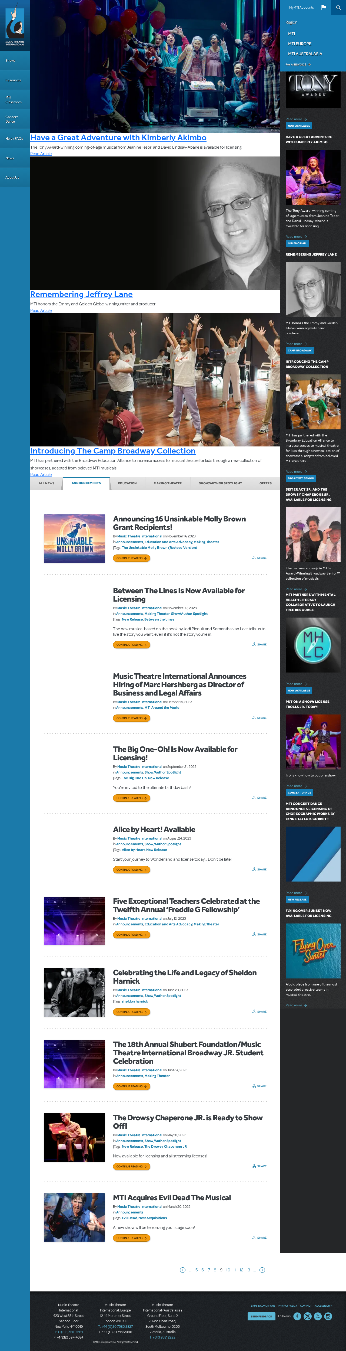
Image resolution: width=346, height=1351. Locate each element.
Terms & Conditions (262, 1305)
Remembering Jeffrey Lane (81, 294)
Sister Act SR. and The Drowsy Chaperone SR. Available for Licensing (309, 494)
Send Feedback (261, 1316)
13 (248, 1270)
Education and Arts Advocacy (168, 542)
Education (127, 483)
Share (262, 558)
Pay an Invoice (295, 64)
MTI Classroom (13, 99)
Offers (266, 483)
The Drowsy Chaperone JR (165, 1146)
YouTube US (318, 1316)
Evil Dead (129, 1218)
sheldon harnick (135, 1001)
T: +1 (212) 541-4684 (68, 1332)
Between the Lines (159, 619)
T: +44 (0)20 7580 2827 (115, 1326)
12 (241, 1270)
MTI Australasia (305, 53)
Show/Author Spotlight (220, 483)
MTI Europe (299, 43)
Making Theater (168, 483)
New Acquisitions (152, 1218)
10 (228, 1270)
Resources (13, 80)
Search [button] (338, 7)
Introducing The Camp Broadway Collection (113, 450)
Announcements (86, 483)
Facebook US (297, 1316)
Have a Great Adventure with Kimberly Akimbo (118, 137)
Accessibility (323, 1305)
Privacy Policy (287, 1305)
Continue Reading (130, 558)
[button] (323, 7)
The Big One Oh (134, 778)
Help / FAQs (14, 138)
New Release (132, 619)
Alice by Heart (133, 849)
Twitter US (308, 1316)
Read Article (41, 153)
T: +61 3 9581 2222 (162, 1337)
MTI (291, 33)
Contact (306, 1305)
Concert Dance (11, 119)
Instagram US (328, 1316)
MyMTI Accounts (301, 7)
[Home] (15, 25)
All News (46, 483)
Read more (297, 118)
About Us (12, 177)
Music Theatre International (139, 536)
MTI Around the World (162, 707)
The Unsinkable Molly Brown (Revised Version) (159, 547)
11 (235, 1270)
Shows (10, 60)
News (9, 158)
